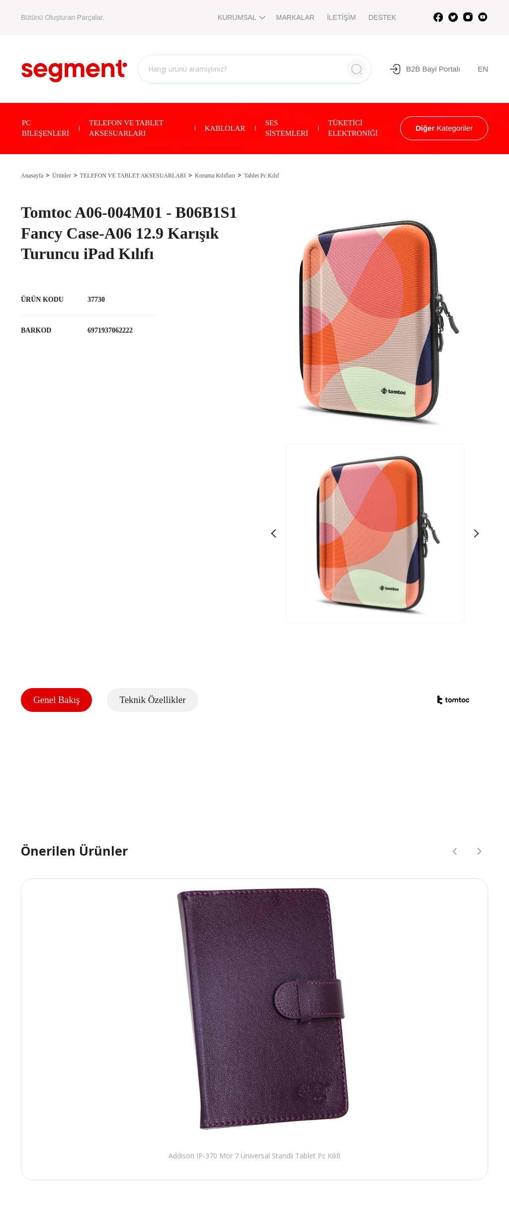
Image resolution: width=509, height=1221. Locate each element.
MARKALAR (295, 17)
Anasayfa (32, 175)
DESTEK (382, 17)
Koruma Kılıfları (215, 175)
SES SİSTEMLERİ (286, 128)
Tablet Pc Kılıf (261, 175)
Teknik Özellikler (152, 700)
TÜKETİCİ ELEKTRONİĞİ (353, 128)
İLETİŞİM (341, 17)
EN (483, 69)
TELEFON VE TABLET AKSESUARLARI (126, 128)
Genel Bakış (56, 700)
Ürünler (61, 175)
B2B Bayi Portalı (424, 69)
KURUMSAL (241, 17)
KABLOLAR (225, 128)
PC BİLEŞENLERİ (45, 128)
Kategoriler (444, 128)
